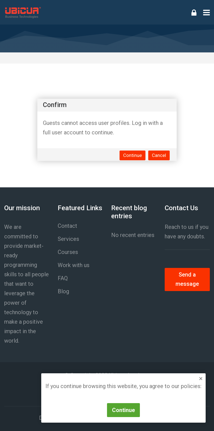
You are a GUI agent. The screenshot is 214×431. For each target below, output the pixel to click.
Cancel (159, 155)
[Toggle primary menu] (206, 12)
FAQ (63, 278)
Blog (63, 291)
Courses (68, 252)
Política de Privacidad (97, 395)
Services (68, 239)
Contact (67, 225)
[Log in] (193, 12)
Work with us (73, 265)
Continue (132, 155)
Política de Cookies (152, 395)
